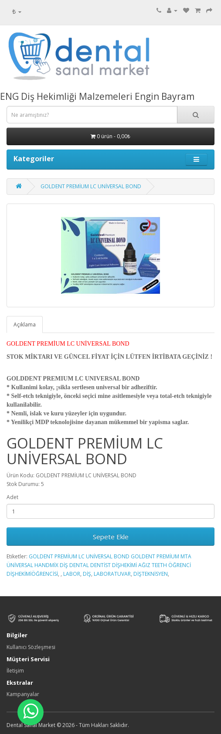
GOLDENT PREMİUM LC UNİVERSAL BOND (91, 186)
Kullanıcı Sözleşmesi (31, 647)
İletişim (15, 670)
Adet (12, 497)
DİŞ (87, 574)
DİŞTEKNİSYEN (150, 574)
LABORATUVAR (112, 574)
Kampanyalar (23, 694)
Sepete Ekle (111, 536)
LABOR (71, 574)
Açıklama (25, 324)
